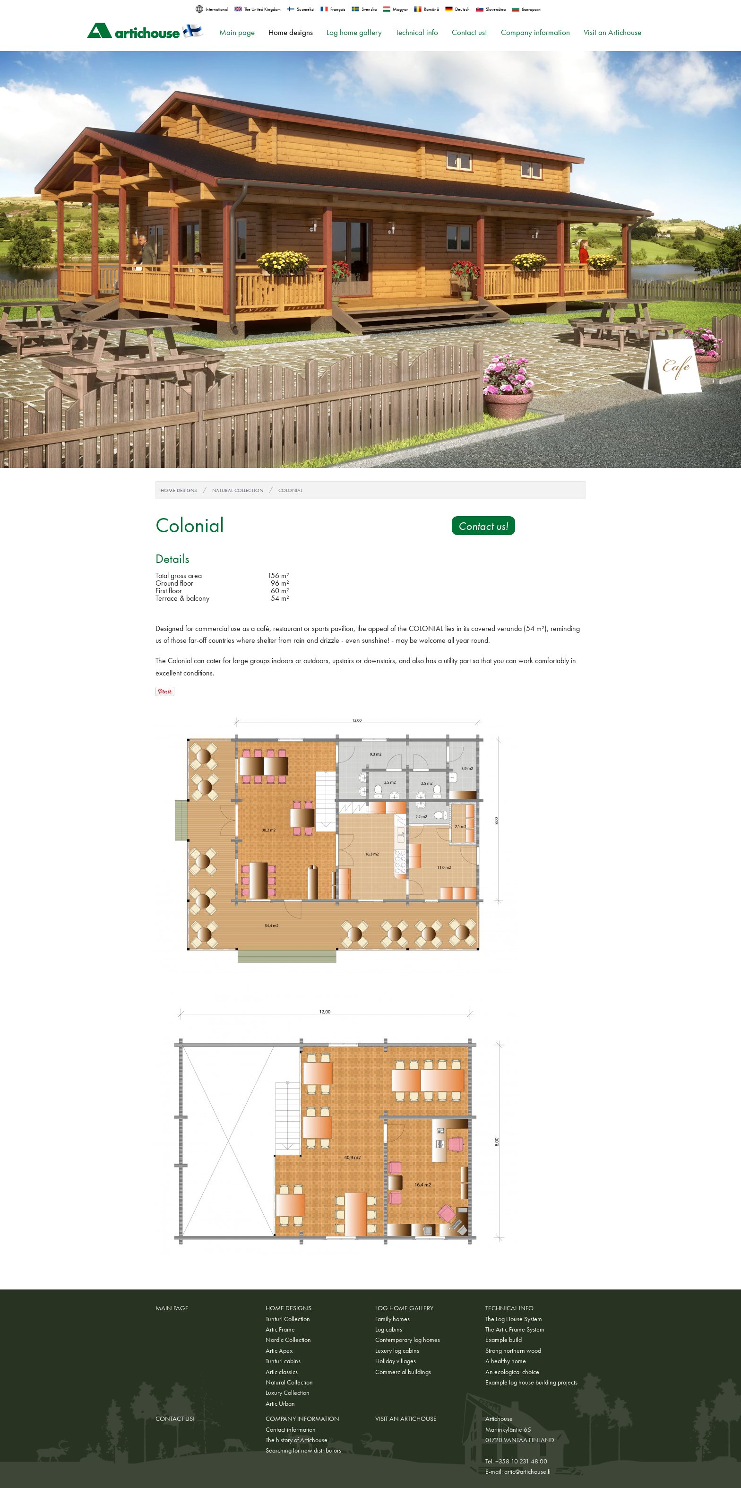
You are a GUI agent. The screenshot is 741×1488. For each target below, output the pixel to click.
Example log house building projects (531, 1382)
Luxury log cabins (397, 1350)
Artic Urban (280, 1403)
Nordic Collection (288, 1339)
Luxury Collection (288, 1392)
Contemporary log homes (407, 1339)
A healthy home (505, 1361)
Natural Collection (237, 490)
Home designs (290, 32)
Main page (237, 32)
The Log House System (513, 1319)
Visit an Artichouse (612, 32)
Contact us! (469, 32)
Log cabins (388, 1329)
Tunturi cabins (283, 1361)
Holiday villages (395, 1361)
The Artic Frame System (514, 1329)
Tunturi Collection (288, 1319)
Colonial (290, 490)
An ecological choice (512, 1371)
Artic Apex (279, 1350)
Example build (503, 1339)
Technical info (417, 32)
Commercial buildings (403, 1371)
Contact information (291, 1429)
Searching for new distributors (303, 1450)
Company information (535, 32)
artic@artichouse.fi (527, 1471)
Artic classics (282, 1371)
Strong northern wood (513, 1350)
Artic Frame (280, 1329)
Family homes (392, 1319)
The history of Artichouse (296, 1440)
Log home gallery (354, 32)
